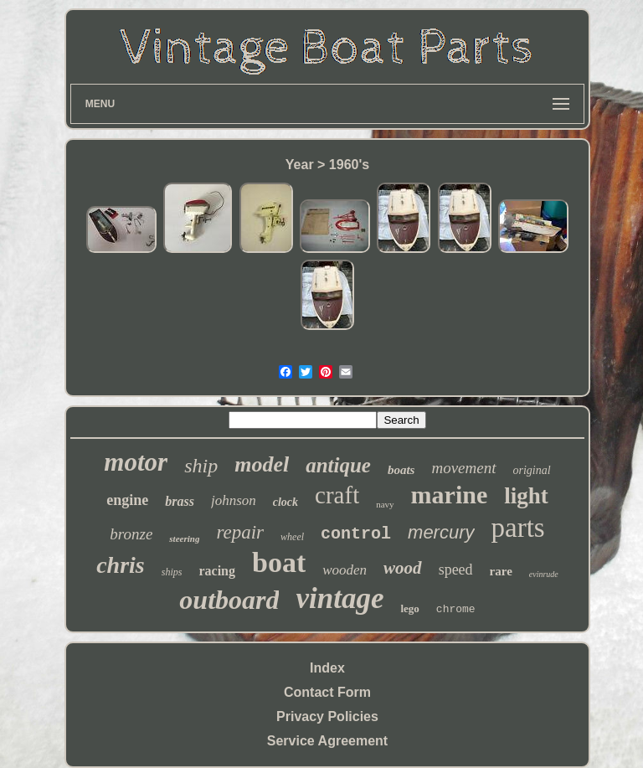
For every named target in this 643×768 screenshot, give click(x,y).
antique (338, 465)
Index (327, 668)
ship (201, 466)
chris (120, 565)
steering (184, 538)
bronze (131, 534)
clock (285, 502)
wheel (292, 537)
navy (385, 504)
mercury (441, 532)
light (526, 495)
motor (135, 462)
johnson (233, 500)
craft (337, 495)
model (261, 464)
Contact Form (327, 692)
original (532, 470)
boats (401, 470)
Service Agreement (327, 741)
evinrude (543, 574)
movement (463, 468)
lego (409, 608)
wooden (344, 570)
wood (402, 568)
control (356, 534)
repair (240, 532)
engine (127, 500)
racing (216, 571)
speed (456, 569)
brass (179, 501)
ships (172, 572)
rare (501, 571)
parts (518, 528)
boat (279, 562)
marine (449, 494)
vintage (339, 598)
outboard (229, 600)
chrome (456, 609)
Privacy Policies (327, 716)
